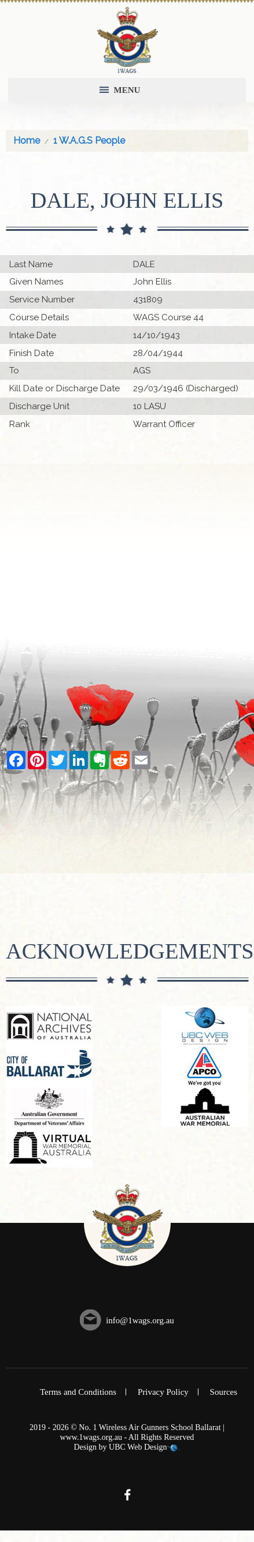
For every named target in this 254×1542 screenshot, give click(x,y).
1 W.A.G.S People (89, 140)
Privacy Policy (163, 1392)
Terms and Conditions (78, 1392)
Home (26, 140)
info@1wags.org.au (140, 1320)
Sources (224, 1392)
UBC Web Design (138, 1447)
